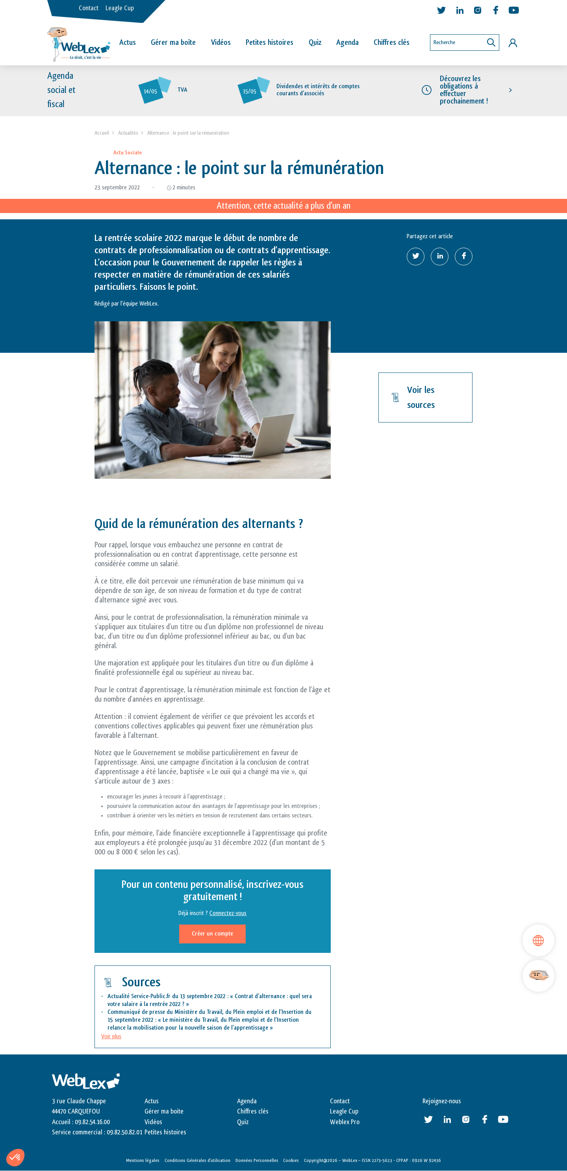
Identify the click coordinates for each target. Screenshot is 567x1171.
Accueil (101, 132)
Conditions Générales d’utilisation (197, 1160)
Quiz (315, 42)
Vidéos (221, 42)
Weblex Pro (344, 1122)
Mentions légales (142, 1160)
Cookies (291, 1160)
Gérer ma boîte (173, 42)
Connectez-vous (227, 913)
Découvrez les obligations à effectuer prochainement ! (464, 90)
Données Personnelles (256, 1160)
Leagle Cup (120, 8)
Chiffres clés (392, 42)
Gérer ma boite (164, 1111)
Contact (88, 8)
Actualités (128, 132)
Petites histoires (269, 42)
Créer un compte (212, 934)
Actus (127, 42)
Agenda (347, 42)
